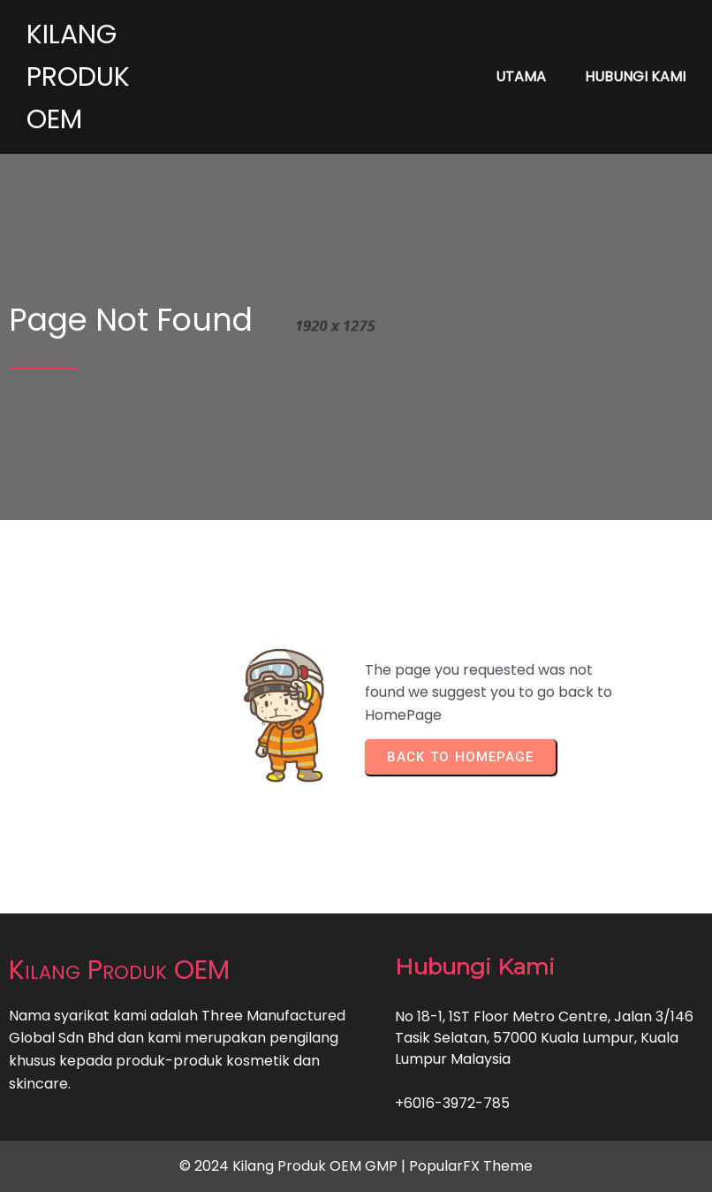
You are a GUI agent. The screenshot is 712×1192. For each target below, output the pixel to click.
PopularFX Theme (471, 1166)
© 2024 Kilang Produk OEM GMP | (294, 1166)
